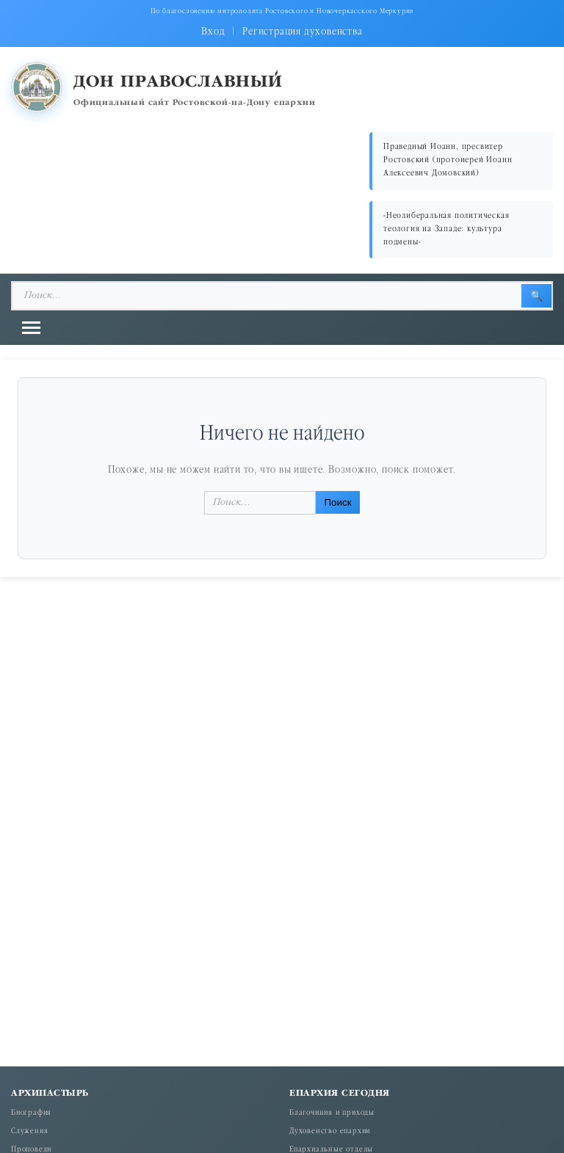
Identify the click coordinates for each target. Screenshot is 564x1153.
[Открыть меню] (31, 327)
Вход (213, 31)
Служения (29, 1132)
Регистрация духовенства (302, 31)
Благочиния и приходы (332, 1113)
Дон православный (178, 82)
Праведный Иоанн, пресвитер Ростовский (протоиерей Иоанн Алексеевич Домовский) (447, 160)
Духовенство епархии (329, 1132)
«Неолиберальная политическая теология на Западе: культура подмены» (446, 229)
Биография (31, 1113)
